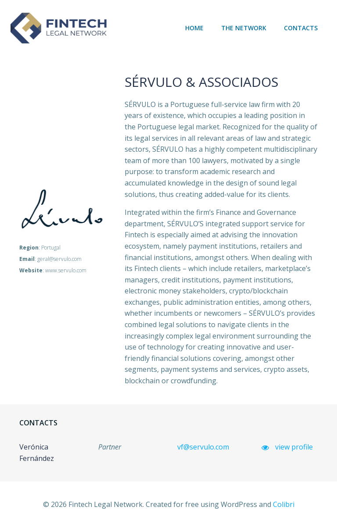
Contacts (301, 28)
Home (194, 28)
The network (243, 28)
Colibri (283, 504)
